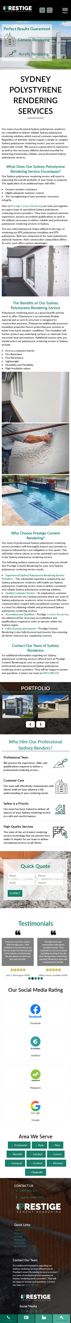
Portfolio (18, 1236)
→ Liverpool (15, 1163)
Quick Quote (26, 1318)
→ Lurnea (55, 1154)
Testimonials (20, 1239)
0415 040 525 (32, 1284)
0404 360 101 (28, 1190)
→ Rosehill (16, 1154)
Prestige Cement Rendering (27, 206)
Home (17, 1230)
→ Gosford (36, 1163)
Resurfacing (61, 1318)
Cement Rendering (57, 614)
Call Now (8, 1318)
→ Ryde (39, 1145)
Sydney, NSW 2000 (32, 1197)
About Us (18, 1233)
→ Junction (36, 1154)
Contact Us (19, 1243)
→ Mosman (56, 1163)
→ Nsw (56, 1145)
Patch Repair (43, 1318)
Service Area (20, 1246)
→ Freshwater (19, 1145)
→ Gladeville (35, 1172)
